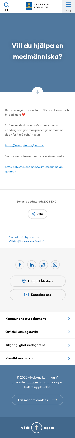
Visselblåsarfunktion (20, 358)
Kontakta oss (37, 295)
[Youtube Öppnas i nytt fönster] (43, 264)
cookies (32, 382)
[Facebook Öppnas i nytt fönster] (19, 264)
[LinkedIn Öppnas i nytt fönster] (31, 264)
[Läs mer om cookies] (37, 400)
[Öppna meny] (68, 6)
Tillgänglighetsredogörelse (25, 345)
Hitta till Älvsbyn (37, 281)
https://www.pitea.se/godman (24, 145)
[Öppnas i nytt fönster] (55, 264)
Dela (40, 214)
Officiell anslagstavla (21, 332)
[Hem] (38, 6)
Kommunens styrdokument (25, 319)
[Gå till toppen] (37, 427)
